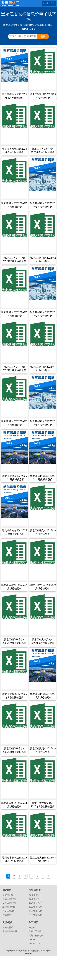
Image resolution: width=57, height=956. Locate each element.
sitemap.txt (34, 939)
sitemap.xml (34, 943)
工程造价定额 (8, 907)
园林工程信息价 (9, 899)
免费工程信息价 (36, 935)
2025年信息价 (35, 899)
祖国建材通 (7, 927)
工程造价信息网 (9, 931)
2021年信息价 (35, 914)
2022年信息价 (35, 910)
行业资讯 (6, 914)
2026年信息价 (35, 895)
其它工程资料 (8, 910)
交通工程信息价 (9, 903)
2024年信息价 (35, 903)
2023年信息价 (35, 907)
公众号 (32, 927)
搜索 (43, 36)
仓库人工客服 (35, 931)
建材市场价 (7, 895)
